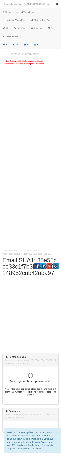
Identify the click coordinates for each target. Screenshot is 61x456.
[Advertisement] (30, 99)
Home (6, 12)
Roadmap (37, 28)
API (5, 28)
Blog (51, 28)
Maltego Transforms (41, 20)
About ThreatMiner (25, 12)
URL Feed (20, 28)
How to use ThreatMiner (14, 20)
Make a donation (11, 36)
